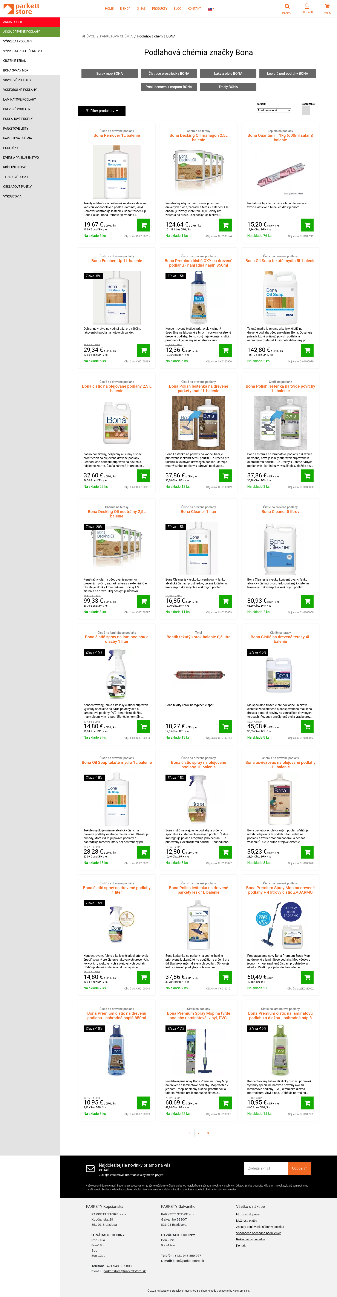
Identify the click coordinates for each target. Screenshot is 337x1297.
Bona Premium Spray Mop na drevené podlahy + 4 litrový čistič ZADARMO (280, 888)
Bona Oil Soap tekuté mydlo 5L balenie (280, 258)
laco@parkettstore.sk (188, 1261)
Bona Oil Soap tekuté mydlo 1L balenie (116, 760)
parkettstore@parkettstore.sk (124, 1271)
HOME (109, 8)
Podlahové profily (18, 119)
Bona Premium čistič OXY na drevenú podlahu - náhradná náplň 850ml (198, 261)
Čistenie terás (14, 60)
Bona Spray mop (16, 70)
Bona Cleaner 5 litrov (280, 509)
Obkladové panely (17, 186)
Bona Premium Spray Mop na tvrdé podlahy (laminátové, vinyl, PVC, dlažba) (198, 1016)
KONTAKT (194, 8)
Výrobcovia (12, 196)
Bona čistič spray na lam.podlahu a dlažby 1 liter (116, 637)
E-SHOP (125, 8)
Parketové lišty (15, 128)
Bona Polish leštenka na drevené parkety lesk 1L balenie (198, 888)
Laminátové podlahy (19, 99)
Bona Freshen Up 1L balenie (116, 258)
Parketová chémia (17, 138)
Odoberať (299, 1168)
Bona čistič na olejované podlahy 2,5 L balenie (116, 386)
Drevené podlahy (17, 109)
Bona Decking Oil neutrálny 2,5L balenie (116, 512)
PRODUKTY (159, 8)
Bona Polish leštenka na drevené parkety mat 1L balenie (198, 386)
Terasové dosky (15, 177)
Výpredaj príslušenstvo (22, 51)
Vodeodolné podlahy (20, 90)
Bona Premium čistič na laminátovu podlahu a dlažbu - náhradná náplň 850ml (280, 1016)
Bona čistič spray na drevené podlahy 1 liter (116, 888)
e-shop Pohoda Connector (214, 1290)
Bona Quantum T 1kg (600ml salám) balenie (280, 135)
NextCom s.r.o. (241, 1290)
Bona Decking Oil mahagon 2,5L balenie (198, 135)
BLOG (177, 8)
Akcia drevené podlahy (21, 31)
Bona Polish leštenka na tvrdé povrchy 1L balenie (280, 386)
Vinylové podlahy (17, 80)
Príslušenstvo (14, 167)
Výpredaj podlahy (17, 41)
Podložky (10, 148)
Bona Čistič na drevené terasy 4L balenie (280, 637)
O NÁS (141, 8)
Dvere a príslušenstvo (21, 157)
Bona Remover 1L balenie (116, 133)
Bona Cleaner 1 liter (198, 509)
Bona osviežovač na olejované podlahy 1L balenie (280, 762)
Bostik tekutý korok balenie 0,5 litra (198, 635)
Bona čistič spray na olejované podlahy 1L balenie (198, 762)
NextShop (190, 1290)
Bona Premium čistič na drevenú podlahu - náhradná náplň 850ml (116, 1013)
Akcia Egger (12, 22)
